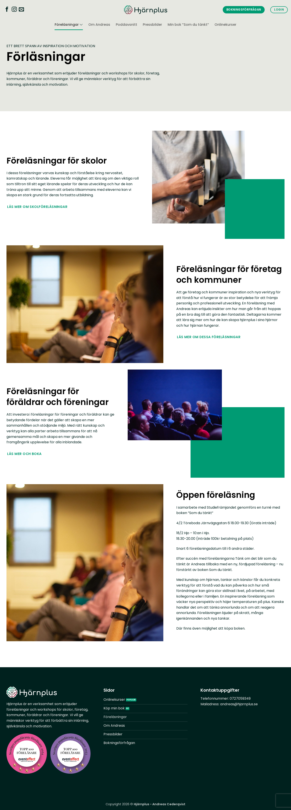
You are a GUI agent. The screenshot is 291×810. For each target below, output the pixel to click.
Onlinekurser (225, 24)
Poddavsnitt (126, 24)
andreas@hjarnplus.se (239, 704)
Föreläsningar (69, 25)
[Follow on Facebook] (7, 10)
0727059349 (240, 698)
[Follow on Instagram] (14, 10)
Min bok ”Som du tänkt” (188, 24)
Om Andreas (99, 24)
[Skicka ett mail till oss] (21, 10)
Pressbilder (152, 24)
